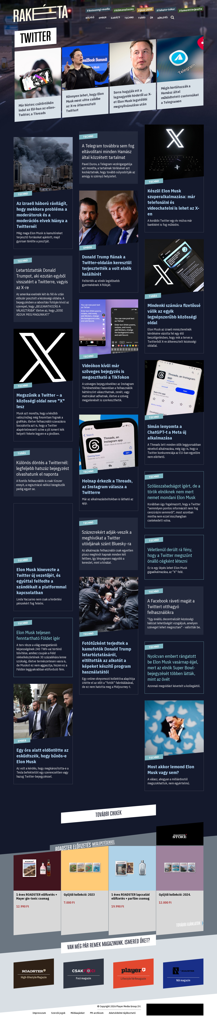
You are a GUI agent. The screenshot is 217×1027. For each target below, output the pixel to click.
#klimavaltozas (124, 9)
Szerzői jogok (58, 1013)
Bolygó (90, 17)
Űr (151, 17)
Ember (102, 17)
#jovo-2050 (145, 9)
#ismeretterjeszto (190, 9)
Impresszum (39, 1013)
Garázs (115, 17)
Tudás (142, 17)
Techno (129, 17)
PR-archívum (96, 1013)
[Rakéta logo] (41, 21)
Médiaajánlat (78, 1013)
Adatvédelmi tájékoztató (122, 1013)
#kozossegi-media (98, 9)
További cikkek (108, 814)
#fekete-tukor (166, 9)
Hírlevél (162, 17)
